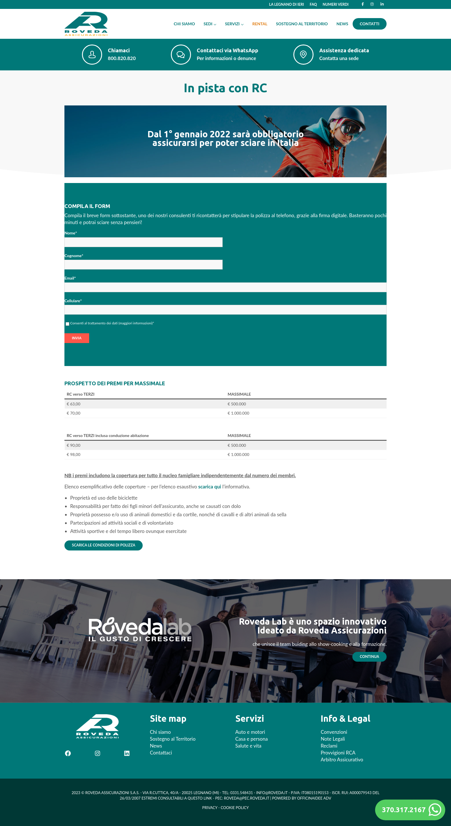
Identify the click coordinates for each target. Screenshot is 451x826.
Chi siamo (184, 23)
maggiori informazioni (135, 323)
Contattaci (161, 753)
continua (369, 656)
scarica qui (209, 487)
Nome (70, 233)
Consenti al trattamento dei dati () (112, 323)
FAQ (313, 4)
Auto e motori (250, 732)
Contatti (369, 23)
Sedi (208, 23)
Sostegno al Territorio (302, 23)
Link (208, 798)
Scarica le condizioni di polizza (103, 545)
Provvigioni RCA (338, 753)
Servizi (232, 23)
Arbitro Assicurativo (342, 759)
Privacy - (211, 807)
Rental (259, 23)
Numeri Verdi (336, 4)
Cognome (73, 256)
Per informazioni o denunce (226, 58)
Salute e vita (248, 746)
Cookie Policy (235, 807)
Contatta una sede (339, 58)
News (342, 23)
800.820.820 (122, 58)
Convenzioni (334, 732)
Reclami (329, 746)
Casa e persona (251, 739)
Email (70, 278)
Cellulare (73, 301)
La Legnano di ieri (286, 4)
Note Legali (333, 739)
